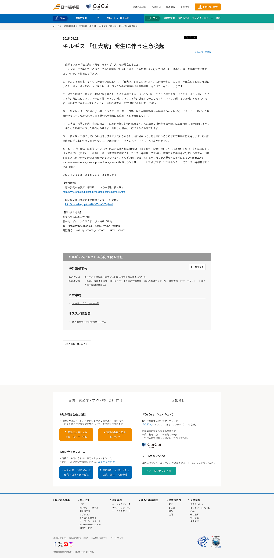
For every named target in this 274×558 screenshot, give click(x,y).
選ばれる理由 (139, 6)
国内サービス (86, 528)
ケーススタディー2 (121, 508)
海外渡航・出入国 (87, 26)
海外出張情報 (59, 538)
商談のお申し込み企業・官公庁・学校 (76, 434)
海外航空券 (85, 511)
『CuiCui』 (148, 424)
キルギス (199, 52)
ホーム (56, 26)
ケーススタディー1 (121, 504)
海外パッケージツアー (90, 524)
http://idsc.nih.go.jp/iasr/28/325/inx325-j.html (89, 204)
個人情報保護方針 (99, 538)
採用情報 (170, 6)
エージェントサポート (90, 521)
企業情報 (184, 6)
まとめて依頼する (88, 518)
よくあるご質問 (106, 462)
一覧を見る (198, 266)
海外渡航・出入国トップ (77, 343)
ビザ (82, 504)
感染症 (208, 52)
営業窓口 (156, 6)
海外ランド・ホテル (89, 508)
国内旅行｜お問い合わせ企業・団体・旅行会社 (116, 472)
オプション (85, 514)
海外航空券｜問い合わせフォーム (89, 321)
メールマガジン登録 (160, 470)
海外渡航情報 (69, 26)
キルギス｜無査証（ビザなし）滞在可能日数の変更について (115, 276)
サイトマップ (117, 538)
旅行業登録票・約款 (78, 538)
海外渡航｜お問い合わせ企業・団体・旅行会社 (77, 472)
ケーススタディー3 (121, 511)
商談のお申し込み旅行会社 (116, 434)
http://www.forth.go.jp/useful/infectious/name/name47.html (94, 191)
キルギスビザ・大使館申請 (85, 303)
